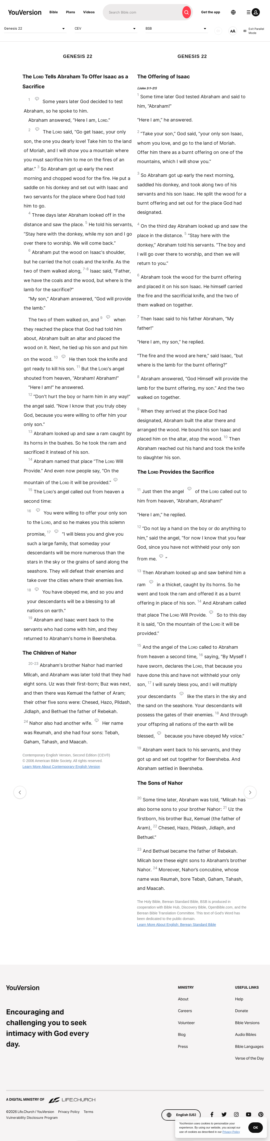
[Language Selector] (233, 12)
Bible (53, 12)
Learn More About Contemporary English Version (61, 767)
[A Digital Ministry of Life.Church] (135, 1097)
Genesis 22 (35, 29)
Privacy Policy (69, 1112)
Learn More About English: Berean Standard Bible (176, 925)
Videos (89, 12)
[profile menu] (252, 12)
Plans (70, 12)
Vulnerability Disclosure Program (32, 1117)
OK (255, 1127)
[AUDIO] (218, 31)
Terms (88, 1112)
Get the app (210, 12)
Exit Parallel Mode (253, 31)
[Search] (141, 12)
